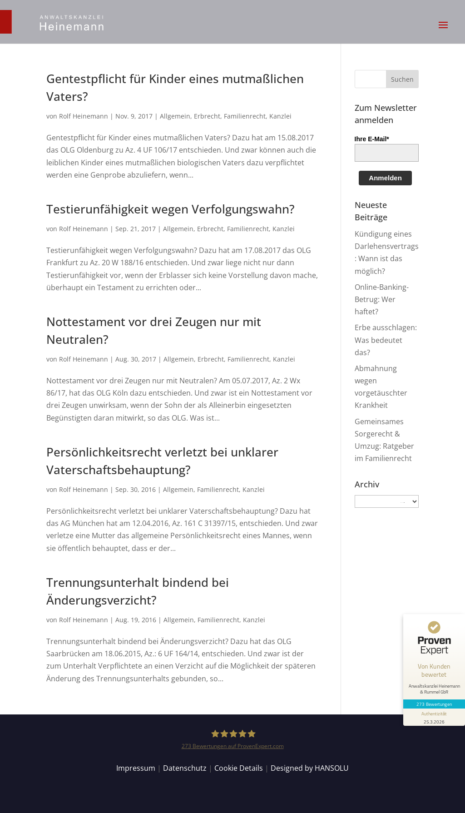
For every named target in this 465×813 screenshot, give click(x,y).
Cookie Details (238, 768)
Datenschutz (185, 768)
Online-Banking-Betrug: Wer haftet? (382, 299)
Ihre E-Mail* (372, 139)
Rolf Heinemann (83, 116)
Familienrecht (245, 116)
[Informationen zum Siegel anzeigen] (434, 717)
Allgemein (175, 116)
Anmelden (385, 178)
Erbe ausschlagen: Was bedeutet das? (386, 339)
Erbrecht (207, 116)
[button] (443, 31)
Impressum (135, 768)
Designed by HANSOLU (310, 768)
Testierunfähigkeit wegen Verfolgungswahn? (170, 209)
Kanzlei (280, 116)
